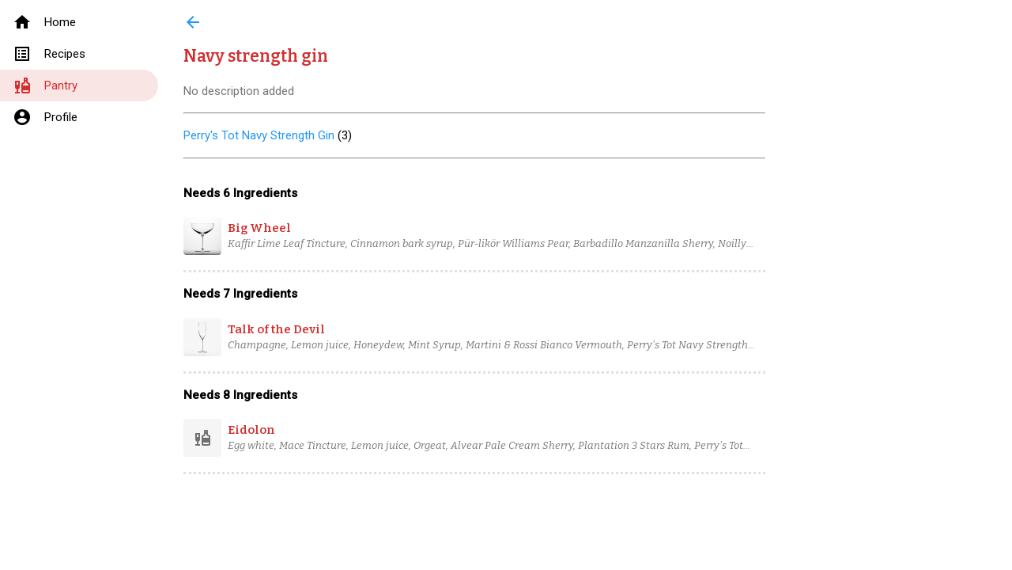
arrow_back (192, 22)
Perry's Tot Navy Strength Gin (258, 135)
